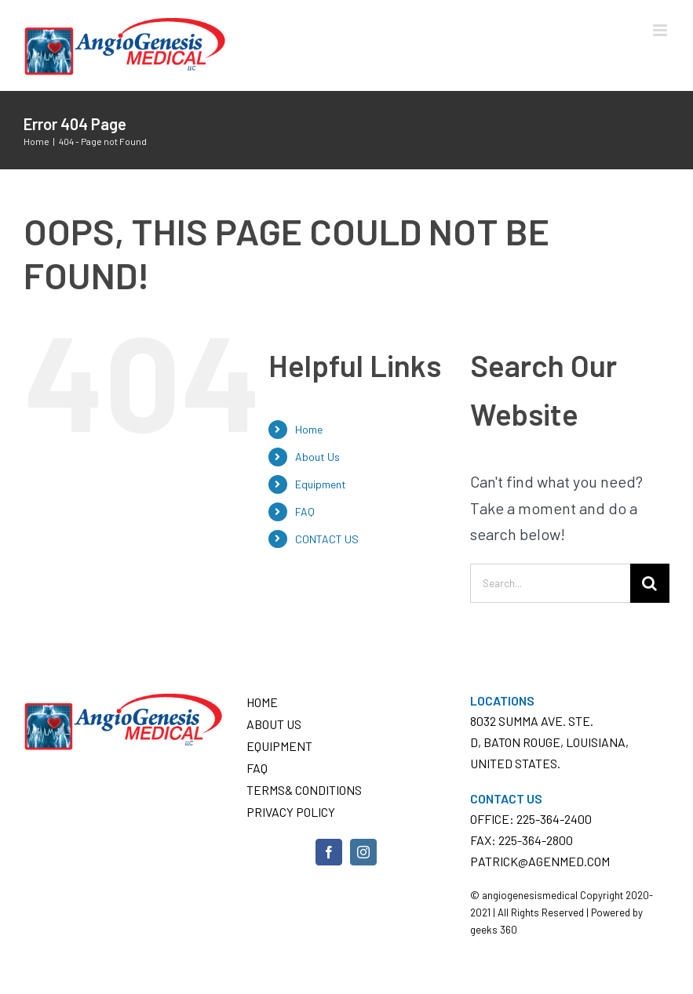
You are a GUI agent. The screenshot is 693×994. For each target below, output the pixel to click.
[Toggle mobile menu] (661, 30)
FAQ (305, 511)
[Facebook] (328, 852)
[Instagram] (363, 852)
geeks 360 (493, 929)
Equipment (320, 484)
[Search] (649, 583)
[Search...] (550, 583)
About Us (317, 456)
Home (309, 429)
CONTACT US (327, 539)
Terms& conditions (304, 789)
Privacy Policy (290, 811)
